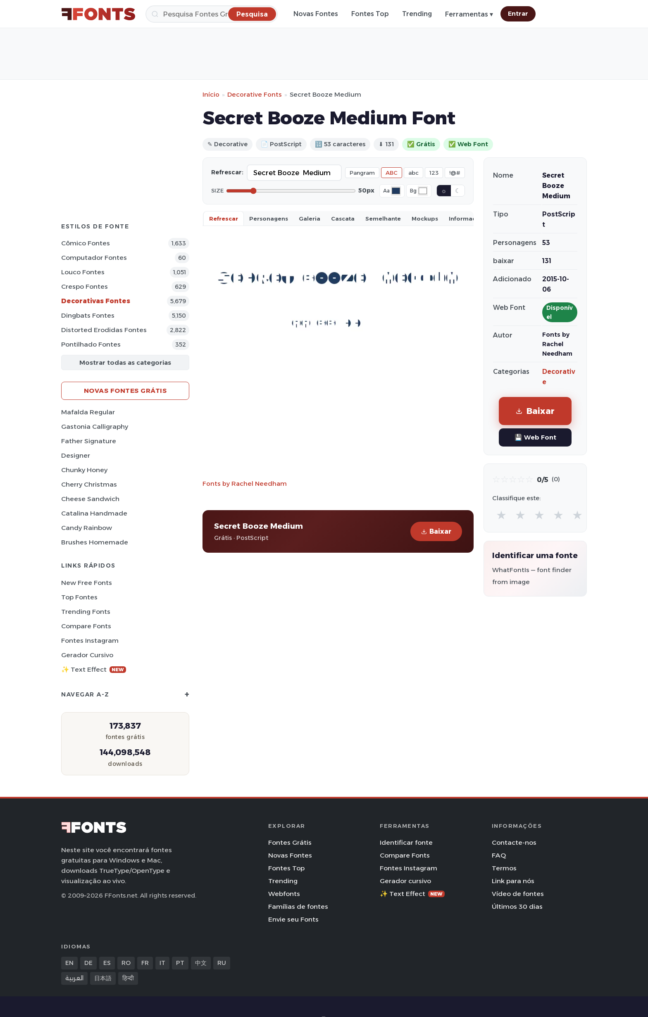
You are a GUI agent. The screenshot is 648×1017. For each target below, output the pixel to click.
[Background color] (423, 191)
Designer (75, 455)
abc (413, 172)
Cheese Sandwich (90, 499)
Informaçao (466, 218)
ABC (392, 172)
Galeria (309, 218)
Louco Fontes (83, 272)
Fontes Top (370, 14)
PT (180, 963)
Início (210, 94)
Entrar (518, 13)
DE (88, 963)
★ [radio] (501, 515)
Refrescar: (227, 172)
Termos (504, 868)
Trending (417, 14)
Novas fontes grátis (125, 390)
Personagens (268, 218)
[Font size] (291, 191)
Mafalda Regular (88, 412)
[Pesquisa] (211, 14)
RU (221, 963)
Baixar (436, 531)
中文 (201, 963)
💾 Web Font (535, 437)
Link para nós (513, 881)
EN (69, 963)
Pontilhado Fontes (91, 344)
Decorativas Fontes (95, 301)
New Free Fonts (86, 583)
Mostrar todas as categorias (125, 362)
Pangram (362, 172)
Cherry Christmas (89, 484)
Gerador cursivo (87, 655)
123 (433, 172)
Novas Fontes (315, 14)
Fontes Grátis (290, 842)
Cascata (343, 218)
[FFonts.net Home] (98, 14)
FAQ (499, 855)
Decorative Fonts (254, 94)
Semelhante (383, 218)
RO (126, 963)
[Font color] (396, 191)
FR (145, 963)
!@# (454, 172)
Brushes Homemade (94, 542)
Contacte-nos (514, 842)
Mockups (425, 218)
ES (107, 963)
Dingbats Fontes (87, 315)
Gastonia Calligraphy (94, 426)
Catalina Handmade (94, 513)
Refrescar (223, 218)
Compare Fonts (86, 626)
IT (162, 963)
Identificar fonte (406, 842)
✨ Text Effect (93, 669)
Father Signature (88, 441)
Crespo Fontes (84, 286)
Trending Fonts (85, 611)
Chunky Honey (84, 470)
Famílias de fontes (298, 906)
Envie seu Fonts (293, 919)
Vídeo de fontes (518, 894)
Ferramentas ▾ (469, 14)
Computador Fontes (94, 257)
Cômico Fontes (85, 243)
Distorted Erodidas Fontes (104, 330)
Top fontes (79, 597)
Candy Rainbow (86, 528)
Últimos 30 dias (517, 906)
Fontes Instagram (90, 640)
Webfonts (284, 894)
